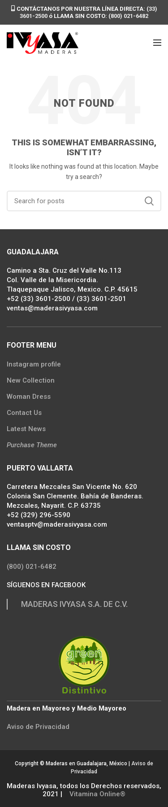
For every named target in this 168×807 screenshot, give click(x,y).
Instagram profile (34, 364)
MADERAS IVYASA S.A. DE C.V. (74, 604)
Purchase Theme (32, 445)
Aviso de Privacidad (38, 727)
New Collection (31, 380)
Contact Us (24, 413)
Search (149, 201)
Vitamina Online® (96, 794)
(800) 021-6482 (128, 16)
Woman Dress (29, 397)
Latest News (26, 429)
